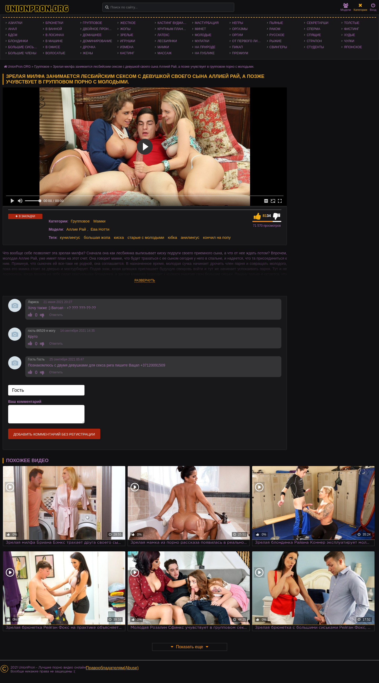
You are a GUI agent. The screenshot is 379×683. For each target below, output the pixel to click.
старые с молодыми (145, 237)
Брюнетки (54, 23)
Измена (126, 47)
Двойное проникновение (99, 29)
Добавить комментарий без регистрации (54, 434)
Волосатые (55, 53)
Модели (346, 7)
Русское (277, 35)
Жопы (125, 29)
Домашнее (92, 35)
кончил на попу (217, 237)
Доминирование (97, 41)
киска (119, 237)
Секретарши (317, 23)
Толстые (351, 23)
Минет (200, 29)
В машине (54, 41)
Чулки (349, 41)
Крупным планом (172, 29)
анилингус (190, 237)
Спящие (314, 35)
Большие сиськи (23, 47)
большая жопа (97, 237)
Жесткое (128, 23)
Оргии (237, 35)
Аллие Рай (76, 229)
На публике (205, 53)
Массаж (164, 53)
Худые (349, 35)
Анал (12, 29)
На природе (205, 47)
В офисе (53, 47)
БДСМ (12, 35)
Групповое (92, 23)
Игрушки (127, 41)
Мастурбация (207, 23)
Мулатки (202, 41)
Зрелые (126, 35)
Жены (88, 53)
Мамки (163, 47)
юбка (172, 237)
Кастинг (127, 53)
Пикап (237, 47)
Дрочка (89, 47)
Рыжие (276, 41)
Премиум (240, 53)
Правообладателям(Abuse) (112, 668)
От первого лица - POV (248, 41)
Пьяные (276, 23)
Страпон (314, 41)
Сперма (313, 29)
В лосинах (55, 35)
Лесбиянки (167, 41)
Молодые (203, 35)
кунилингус (70, 237)
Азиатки (15, 23)
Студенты (315, 47)
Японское (353, 47)
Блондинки (18, 41)
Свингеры (278, 47)
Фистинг (351, 29)
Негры (237, 23)
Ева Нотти (100, 229)
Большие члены (22, 53)
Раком (275, 29)
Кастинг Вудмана (172, 23)
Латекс (163, 35)
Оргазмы (240, 29)
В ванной (54, 29)
